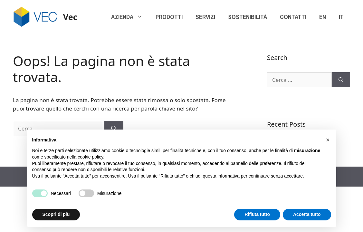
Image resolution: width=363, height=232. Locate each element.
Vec (70, 16)
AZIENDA (130, 16)
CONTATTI (293, 17)
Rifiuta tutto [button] (257, 214)
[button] (328, 140)
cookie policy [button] (90, 157)
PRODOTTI (169, 17)
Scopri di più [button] (56, 214)
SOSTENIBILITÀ (247, 17)
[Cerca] (341, 80)
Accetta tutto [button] (307, 214)
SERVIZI (205, 17)
